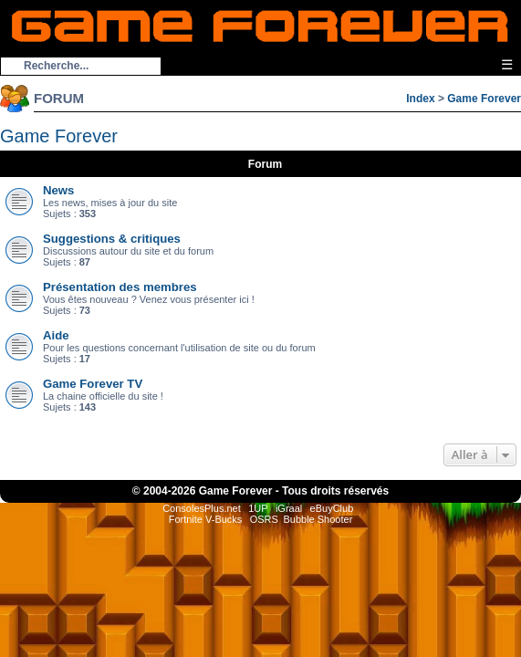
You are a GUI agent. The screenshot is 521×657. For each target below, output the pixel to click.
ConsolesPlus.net (201, 508)
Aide (56, 335)
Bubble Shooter (317, 519)
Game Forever (484, 98)
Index (420, 98)
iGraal (289, 508)
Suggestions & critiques (112, 238)
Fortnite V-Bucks (206, 519)
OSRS (264, 519)
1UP (257, 508)
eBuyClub (332, 508)
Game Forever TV (92, 384)
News (58, 190)
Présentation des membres (120, 287)
